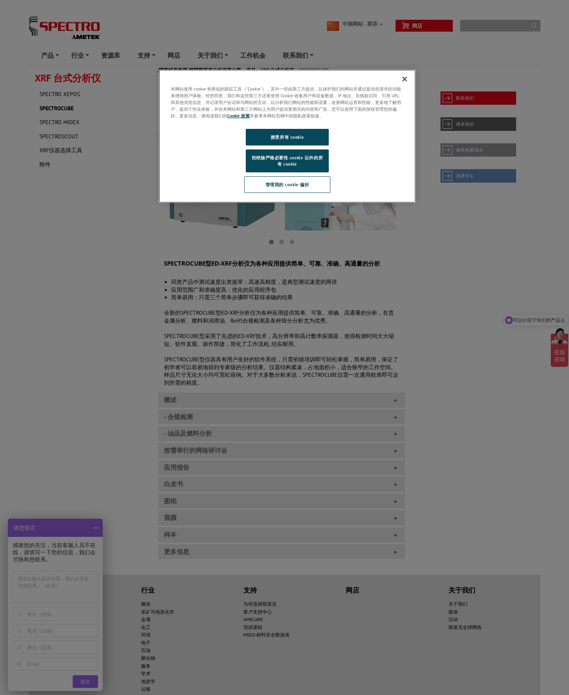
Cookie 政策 (238, 116)
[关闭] (404, 79)
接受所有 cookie (287, 137)
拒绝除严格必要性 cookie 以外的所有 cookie (287, 161)
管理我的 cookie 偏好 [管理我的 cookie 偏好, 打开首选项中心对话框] (287, 184)
